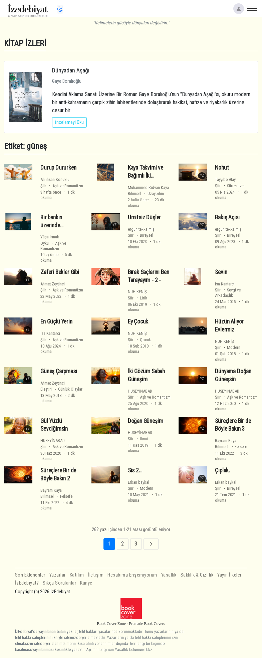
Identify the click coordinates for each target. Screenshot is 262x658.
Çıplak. (222, 470)
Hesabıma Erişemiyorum (132, 575)
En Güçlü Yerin (56, 321)
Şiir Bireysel (140, 235)
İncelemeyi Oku (69, 122)
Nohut (222, 167)
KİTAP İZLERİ (25, 43)
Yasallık (169, 575)
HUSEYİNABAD (140, 391)
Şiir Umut (138, 438)
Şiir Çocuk (139, 339)
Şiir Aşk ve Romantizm (61, 185)
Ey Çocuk (138, 321)
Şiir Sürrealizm (230, 185)
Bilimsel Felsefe (231, 446)
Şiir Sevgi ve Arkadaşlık (228, 292)
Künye (86, 583)
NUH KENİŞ (137, 291)
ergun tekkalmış (141, 229)
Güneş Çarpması (58, 371)
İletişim (95, 575)
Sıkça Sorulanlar (59, 583)
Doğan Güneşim (145, 421)
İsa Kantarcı (225, 283)
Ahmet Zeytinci (52, 283)
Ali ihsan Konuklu (54, 179)
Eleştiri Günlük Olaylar (61, 389)
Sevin (221, 272)
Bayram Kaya (225, 440)
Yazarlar (57, 575)
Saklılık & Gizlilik (197, 575)
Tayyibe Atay (225, 179)
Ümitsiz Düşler (144, 217)
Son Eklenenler (30, 575)
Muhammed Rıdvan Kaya (148, 187)
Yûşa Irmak (49, 236)
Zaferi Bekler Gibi (59, 272)
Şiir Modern (227, 347)
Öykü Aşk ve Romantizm (53, 246)
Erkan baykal (138, 482)
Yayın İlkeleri (230, 575)
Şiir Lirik (137, 297)
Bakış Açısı (227, 217)
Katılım (77, 575)
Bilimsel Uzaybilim (146, 193)
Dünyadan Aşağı (70, 70)
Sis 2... (135, 470)
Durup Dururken (58, 167)
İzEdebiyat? (27, 583)
